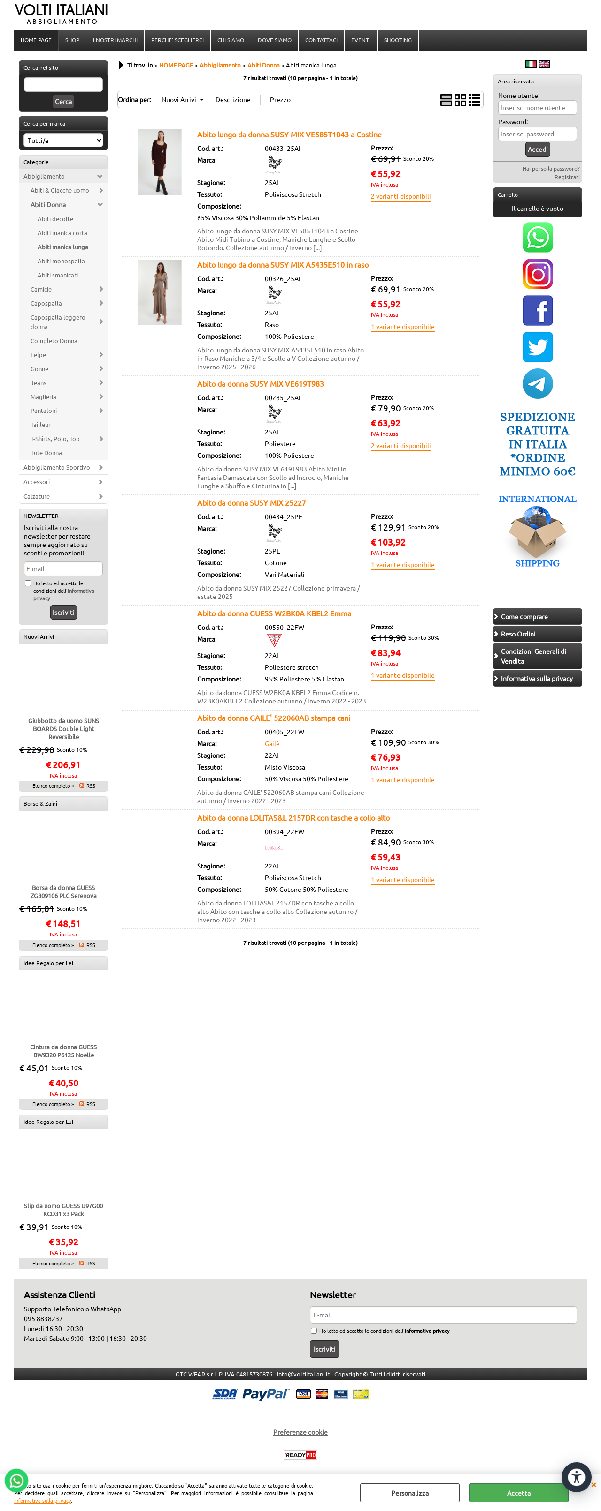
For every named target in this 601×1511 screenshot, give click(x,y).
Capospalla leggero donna (58, 321)
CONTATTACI (321, 40)
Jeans (38, 383)
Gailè (272, 743)
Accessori (36, 482)
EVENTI (360, 40)
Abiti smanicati (58, 275)
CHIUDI (593, 1484)
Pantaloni (44, 410)
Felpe (38, 355)
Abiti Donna (48, 204)
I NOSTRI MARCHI (115, 40)
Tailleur (41, 424)
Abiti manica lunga (63, 247)
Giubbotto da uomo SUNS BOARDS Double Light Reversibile (63, 729)
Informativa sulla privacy (42, 1500)
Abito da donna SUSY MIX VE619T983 (260, 383)
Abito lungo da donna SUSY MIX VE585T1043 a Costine (289, 134)
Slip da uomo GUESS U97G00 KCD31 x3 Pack (63, 1210)
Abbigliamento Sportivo (56, 467)
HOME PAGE (36, 40)
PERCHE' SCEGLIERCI (177, 40)
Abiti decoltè (55, 219)
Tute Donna (46, 452)
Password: (513, 121)
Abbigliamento (44, 176)
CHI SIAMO (230, 40)
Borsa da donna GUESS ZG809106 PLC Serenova (64, 891)
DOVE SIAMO (275, 40)
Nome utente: (518, 95)
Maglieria (43, 397)
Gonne (39, 369)
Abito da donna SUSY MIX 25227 (251, 502)
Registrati (567, 176)
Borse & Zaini (40, 803)
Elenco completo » (53, 785)
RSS (90, 785)
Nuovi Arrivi (38, 636)
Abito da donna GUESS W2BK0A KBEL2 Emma (274, 613)
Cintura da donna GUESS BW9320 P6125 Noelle (63, 1051)
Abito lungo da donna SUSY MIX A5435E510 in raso (283, 264)
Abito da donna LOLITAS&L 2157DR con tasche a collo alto (293, 817)
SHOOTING (398, 40)
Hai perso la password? (551, 168)
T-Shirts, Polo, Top (55, 438)
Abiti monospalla (61, 261)
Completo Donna (54, 340)
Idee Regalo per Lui (48, 1121)
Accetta (519, 1493)
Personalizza (410, 1493)
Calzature (36, 496)
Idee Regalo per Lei (48, 962)
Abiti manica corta (62, 233)
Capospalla (46, 303)
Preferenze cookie (300, 1432)
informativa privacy (427, 1330)
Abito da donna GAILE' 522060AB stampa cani (273, 717)
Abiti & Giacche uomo (60, 190)
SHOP (72, 40)
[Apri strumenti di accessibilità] (577, 1477)
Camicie (41, 289)
